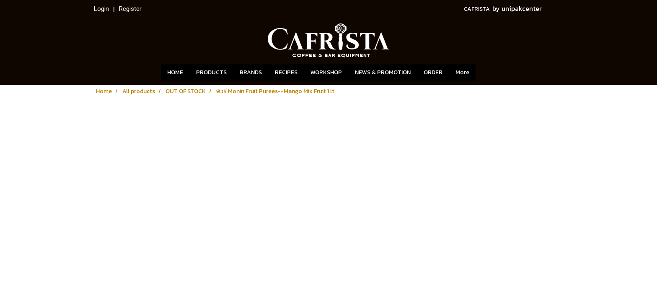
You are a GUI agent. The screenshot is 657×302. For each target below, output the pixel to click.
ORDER (433, 72)
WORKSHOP (326, 72)
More (462, 72)
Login (101, 9)
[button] (488, 72)
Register (130, 9)
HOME (175, 72)
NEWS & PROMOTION (383, 72)
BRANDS (251, 72)
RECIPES (286, 72)
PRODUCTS (211, 72)
